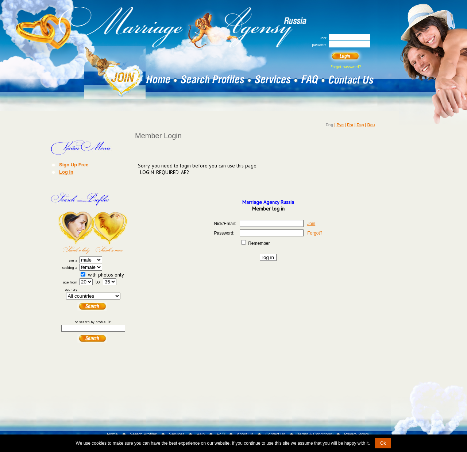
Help (200, 434)
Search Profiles (143, 434)
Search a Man (110, 232)
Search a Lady (75, 232)
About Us (245, 434)
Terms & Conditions (314, 434)
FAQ (221, 434)
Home (112, 434)
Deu (371, 125)
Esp (360, 125)
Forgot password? (346, 66)
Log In (66, 171)
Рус (339, 125)
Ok (383, 443)
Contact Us (275, 434)
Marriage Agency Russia (268, 202)
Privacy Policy (356, 434)
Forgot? (314, 233)
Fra (350, 125)
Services (176, 434)
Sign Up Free (73, 164)
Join (311, 223)
